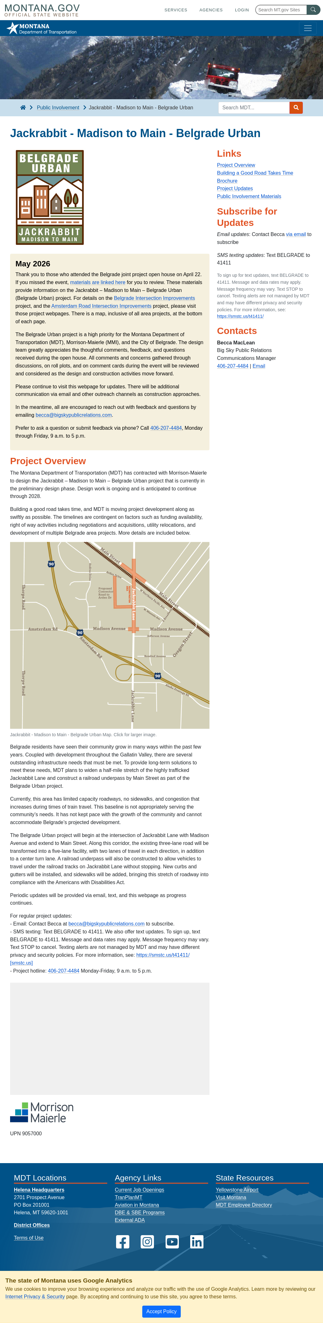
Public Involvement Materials (249, 196)
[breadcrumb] (23, 108)
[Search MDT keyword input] (254, 108)
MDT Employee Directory (244, 1205)
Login (242, 10)
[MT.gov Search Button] (313, 10)
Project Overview (236, 165)
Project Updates (235, 188)
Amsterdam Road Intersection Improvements (101, 306)
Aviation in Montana (137, 1205)
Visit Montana (231, 1197)
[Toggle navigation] (308, 28)
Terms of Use (29, 1238)
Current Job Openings (139, 1190)
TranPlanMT (128, 1197)
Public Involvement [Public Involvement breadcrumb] (58, 107)
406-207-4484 (166, 428)
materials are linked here (97, 282)
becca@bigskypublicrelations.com (74, 415)
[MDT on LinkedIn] (196, 1242)
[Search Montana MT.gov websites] (287, 10)
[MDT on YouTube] (172, 1242)
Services (176, 10)
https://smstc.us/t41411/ (240, 316)
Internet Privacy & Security (35, 1296)
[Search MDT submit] (296, 108)
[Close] (161, 1312)
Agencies (211, 10)
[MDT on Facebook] (122, 1242)
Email (259, 366)
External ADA (130, 1220)
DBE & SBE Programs (140, 1212)
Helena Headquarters (39, 1190)
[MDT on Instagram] (147, 1242)
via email (296, 234)
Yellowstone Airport (237, 1190)
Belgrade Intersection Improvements (154, 298)
